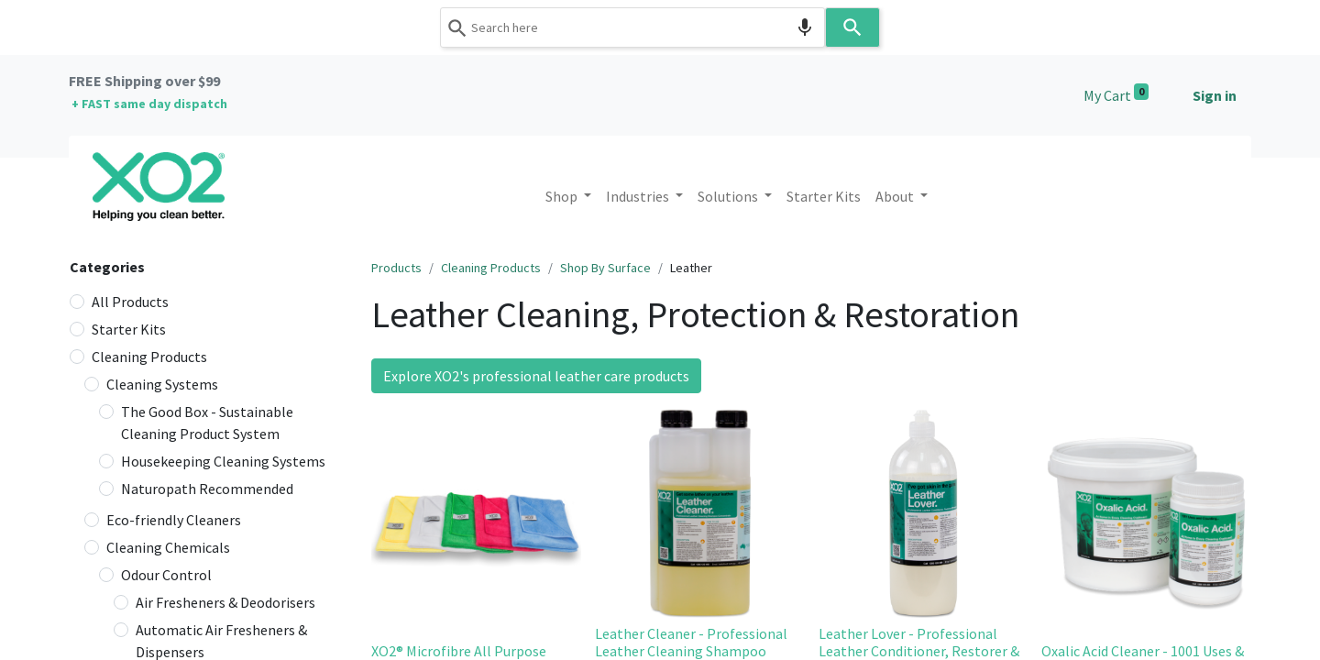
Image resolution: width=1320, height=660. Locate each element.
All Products (130, 301)
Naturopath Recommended (207, 488)
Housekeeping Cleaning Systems (223, 461)
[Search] (852, 27)
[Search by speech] (804, 27)
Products (396, 267)
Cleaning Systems (162, 384)
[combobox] (632, 27)
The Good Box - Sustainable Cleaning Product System (207, 422)
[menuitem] (823, 196)
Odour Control (166, 575)
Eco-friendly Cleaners (173, 520)
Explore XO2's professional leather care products (536, 376)
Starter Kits (129, 329)
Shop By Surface (605, 267)
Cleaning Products (149, 356)
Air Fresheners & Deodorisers (225, 602)
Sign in (1215, 95)
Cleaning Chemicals (168, 547)
